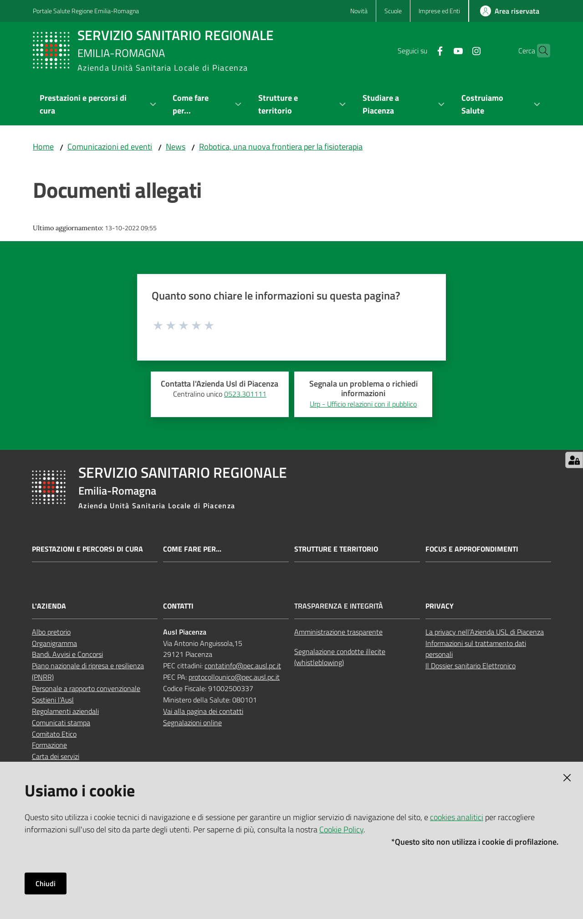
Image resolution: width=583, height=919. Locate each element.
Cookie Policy (341, 829)
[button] (539, 51)
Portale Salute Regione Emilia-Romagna (86, 10)
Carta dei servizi (55, 756)
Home (43, 146)
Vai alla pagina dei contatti (203, 711)
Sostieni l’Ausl (53, 699)
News (175, 146)
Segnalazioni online (192, 722)
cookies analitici (456, 817)
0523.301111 (245, 393)
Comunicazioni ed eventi (109, 146)
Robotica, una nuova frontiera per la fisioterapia (281, 146)
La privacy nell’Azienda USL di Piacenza (484, 631)
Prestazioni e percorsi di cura (87, 549)
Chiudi (46, 883)
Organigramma (54, 643)
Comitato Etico (54, 733)
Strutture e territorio (336, 549)
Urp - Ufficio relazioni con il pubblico (363, 403)
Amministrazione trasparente (338, 631)
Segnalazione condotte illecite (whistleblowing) (339, 657)
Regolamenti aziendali (65, 711)
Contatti (178, 606)
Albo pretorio (51, 631)
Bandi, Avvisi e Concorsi (67, 654)
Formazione (49, 744)
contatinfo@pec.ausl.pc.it (243, 665)
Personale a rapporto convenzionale (86, 688)
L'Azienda (49, 606)
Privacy (439, 606)
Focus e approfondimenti (471, 549)
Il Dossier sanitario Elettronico (470, 665)
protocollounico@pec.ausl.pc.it (234, 676)
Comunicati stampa (61, 722)
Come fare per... (192, 549)
